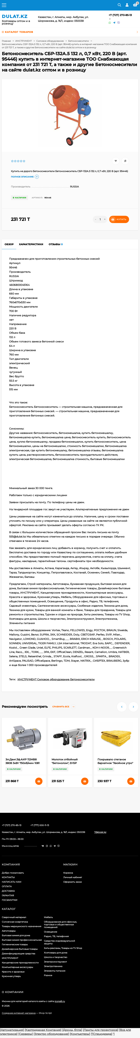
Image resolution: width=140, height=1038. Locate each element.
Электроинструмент (55, 961)
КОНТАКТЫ (8, 877)
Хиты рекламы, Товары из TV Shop (63, 948)
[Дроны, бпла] (72, 1030)
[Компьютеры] (80, 1034)
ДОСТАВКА (8, 891)
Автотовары (8, 930)
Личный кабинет (72, 877)
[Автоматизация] (12, 1030)
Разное (48, 975)
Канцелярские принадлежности (20, 962)
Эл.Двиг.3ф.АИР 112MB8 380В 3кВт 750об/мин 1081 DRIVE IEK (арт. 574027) (22, 763)
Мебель (48, 917)
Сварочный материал (14, 917)
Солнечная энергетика (15, 921)
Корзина (68, 872)
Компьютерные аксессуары (17, 967)
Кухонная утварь (11, 976)
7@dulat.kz (100, 832)
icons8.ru (60, 1001)
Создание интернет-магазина (19, 1013)
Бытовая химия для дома (16, 935)
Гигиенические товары (15, 944)
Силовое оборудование (50, 41)
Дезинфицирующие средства (18, 953)
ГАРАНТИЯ (8, 895)
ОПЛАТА (7, 886)
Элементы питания (54, 970)
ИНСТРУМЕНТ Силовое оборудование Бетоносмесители (56, 679)
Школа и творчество (55, 957)
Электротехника (53, 966)
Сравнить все (64, 706)
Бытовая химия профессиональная (22, 940)
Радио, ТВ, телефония (56, 936)
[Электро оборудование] (51, 1034)
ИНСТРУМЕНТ (23, 41)
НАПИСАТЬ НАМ (11, 881)
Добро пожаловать (13, 872)
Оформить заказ (72, 881)
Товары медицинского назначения (21, 926)
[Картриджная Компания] (43, 1030)
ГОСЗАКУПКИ (9, 900)
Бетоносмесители (78, 41)
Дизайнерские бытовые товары (20, 949)
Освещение (50, 931)
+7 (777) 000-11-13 (39, 825)
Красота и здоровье (13, 971)
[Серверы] (25, 1034)
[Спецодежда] (102, 1034)
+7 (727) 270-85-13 (120, 15)
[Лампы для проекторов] (100, 1030)
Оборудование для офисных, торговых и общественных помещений (60, 924)
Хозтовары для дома (55, 952)
